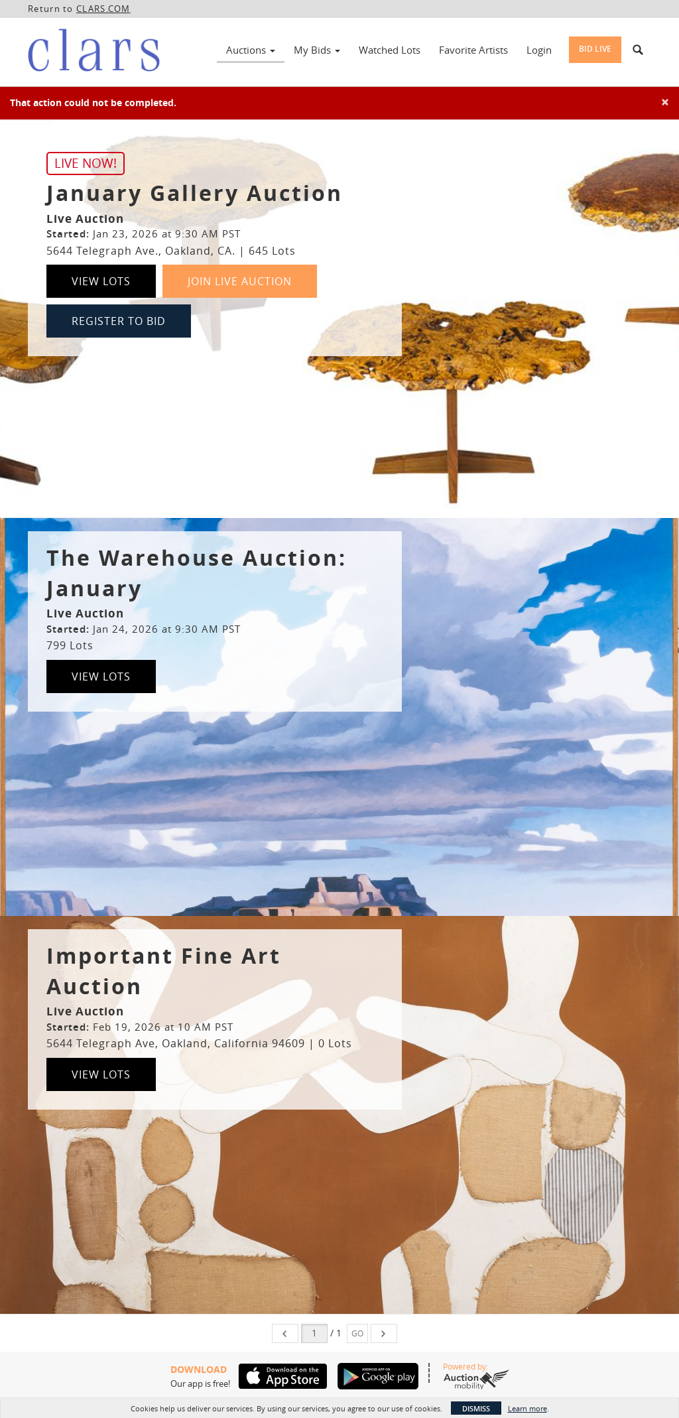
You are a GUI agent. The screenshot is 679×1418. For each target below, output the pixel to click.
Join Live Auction (240, 281)
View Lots (101, 281)
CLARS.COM (103, 9)
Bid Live (595, 48)
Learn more (527, 1408)
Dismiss (476, 1408)
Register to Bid (119, 321)
